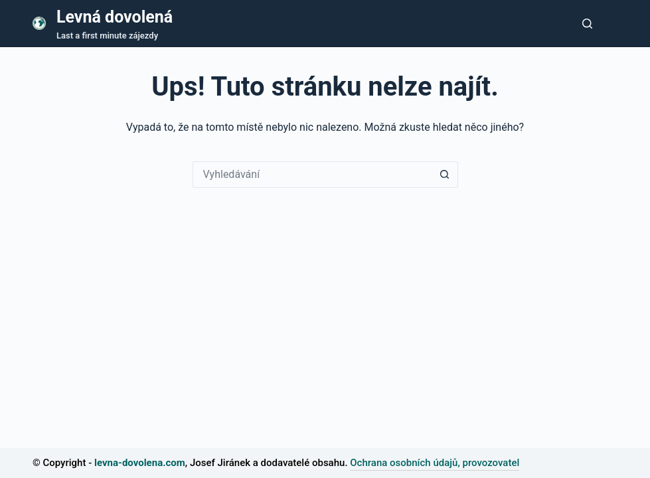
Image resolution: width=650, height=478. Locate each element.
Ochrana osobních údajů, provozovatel (434, 463)
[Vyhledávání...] (312, 174)
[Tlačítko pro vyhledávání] (587, 24)
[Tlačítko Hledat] (445, 174)
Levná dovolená (114, 17)
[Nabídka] (611, 23)
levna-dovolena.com (139, 463)
